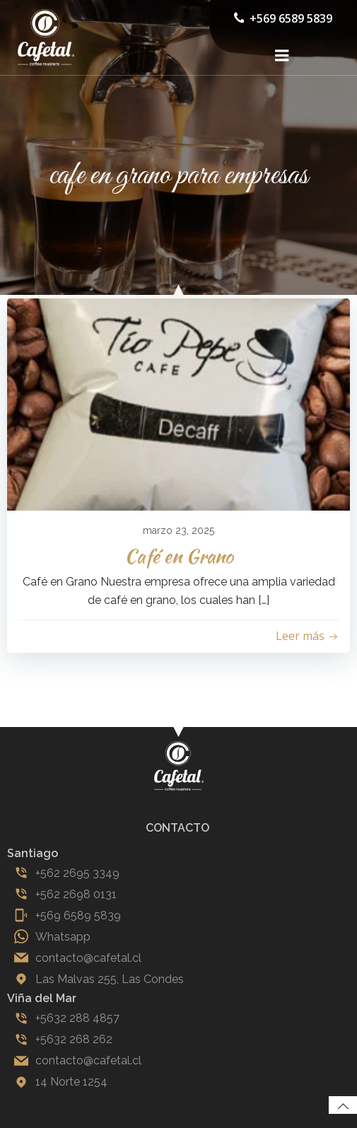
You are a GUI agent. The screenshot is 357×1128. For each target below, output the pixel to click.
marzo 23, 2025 (178, 530)
